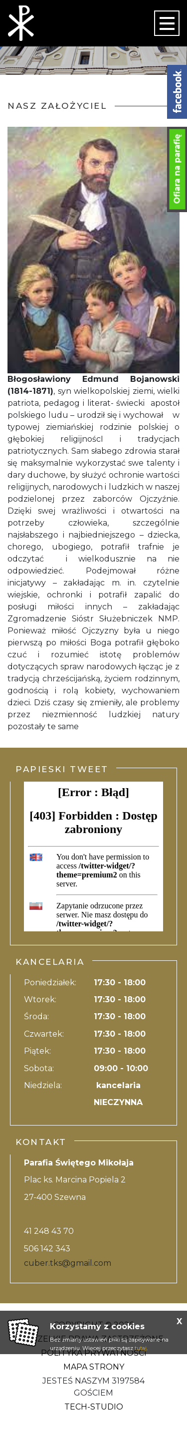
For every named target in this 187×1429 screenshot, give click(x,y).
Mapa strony (93, 1367)
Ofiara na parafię (177, 169)
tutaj (141, 1348)
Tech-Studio (93, 1407)
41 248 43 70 (49, 1231)
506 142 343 (47, 1248)
